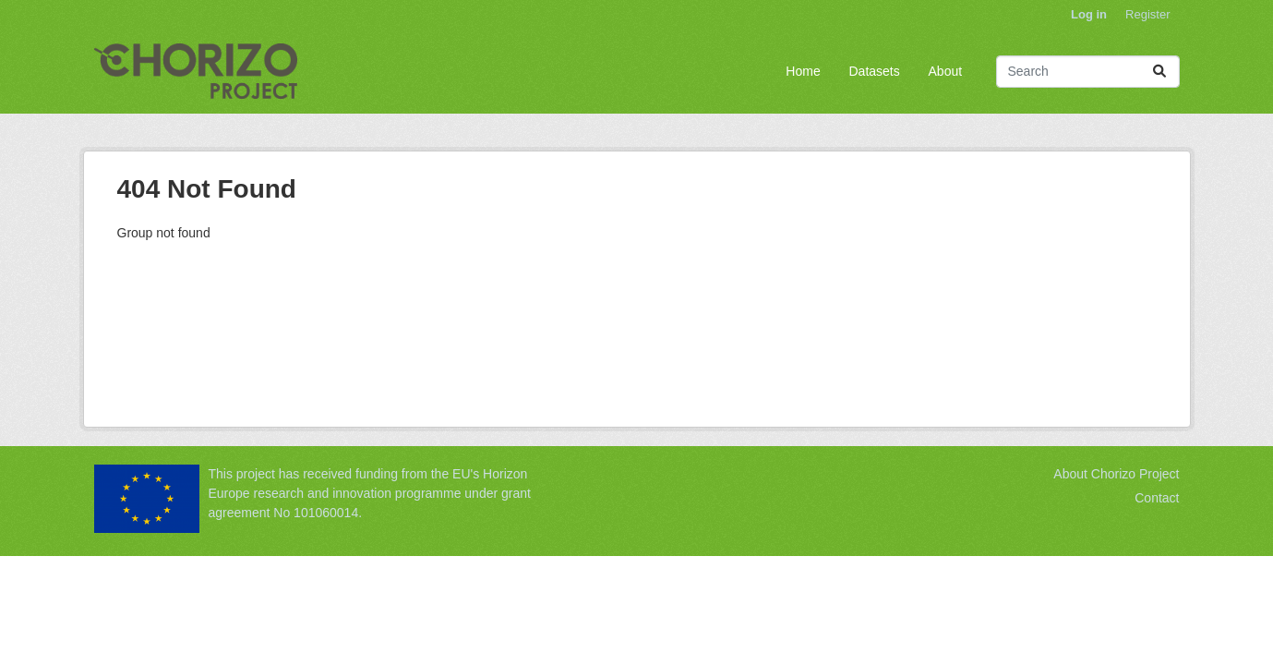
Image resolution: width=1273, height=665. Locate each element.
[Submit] (1159, 71)
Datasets (873, 71)
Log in (1089, 14)
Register (1147, 14)
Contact (1157, 497)
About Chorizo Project (1116, 473)
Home (803, 71)
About (946, 71)
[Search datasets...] (1088, 71)
